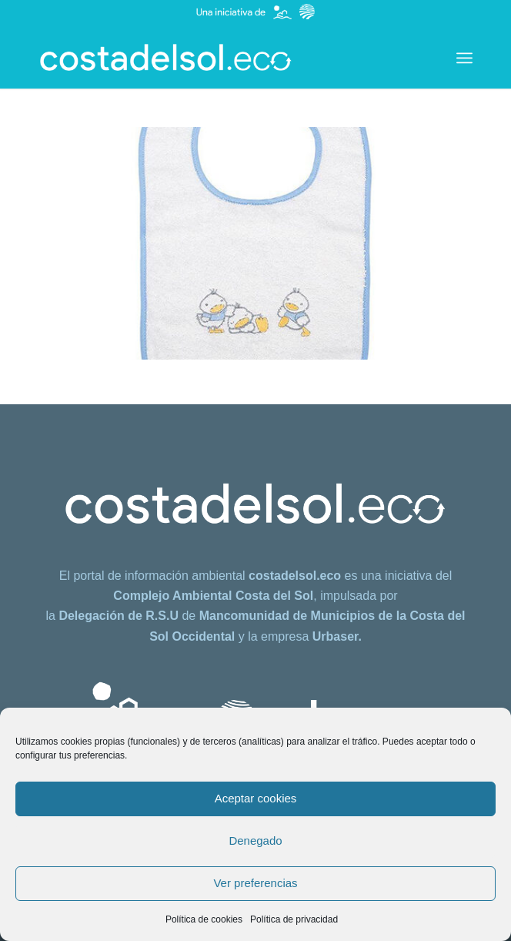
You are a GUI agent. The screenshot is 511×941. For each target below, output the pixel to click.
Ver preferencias (255, 882)
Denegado (255, 840)
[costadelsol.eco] (212, 58)
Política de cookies (203, 919)
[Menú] (464, 57)
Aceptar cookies (256, 798)
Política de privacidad (294, 919)
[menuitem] (464, 57)
